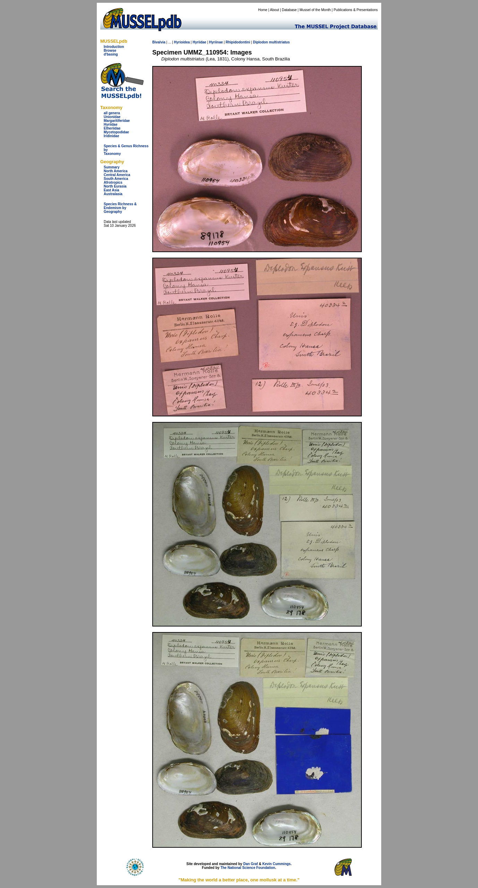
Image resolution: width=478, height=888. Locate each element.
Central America (117, 175)
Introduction (114, 47)
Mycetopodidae (116, 132)
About (274, 10)
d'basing (111, 54)
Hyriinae (216, 42)
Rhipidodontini (237, 42)
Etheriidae (112, 128)
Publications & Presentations (356, 10)
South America (116, 179)
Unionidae (112, 117)
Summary (112, 167)
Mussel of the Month (315, 10)
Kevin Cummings (276, 864)
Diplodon (260, 42)
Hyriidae (110, 124)
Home (262, 10)
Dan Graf (250, 864)
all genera (112, 113)
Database (289, 10)
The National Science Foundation (247, 868)
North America (116, 171)
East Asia (111, 190)
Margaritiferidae (117, 121)
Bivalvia (158, 42)
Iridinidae (111, 136)
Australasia (113, 194)
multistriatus (279, 42)
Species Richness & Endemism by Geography (120, 208)
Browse (110, 50)
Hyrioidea (182, 42)
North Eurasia (115, 186)
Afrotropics (113, 182)
